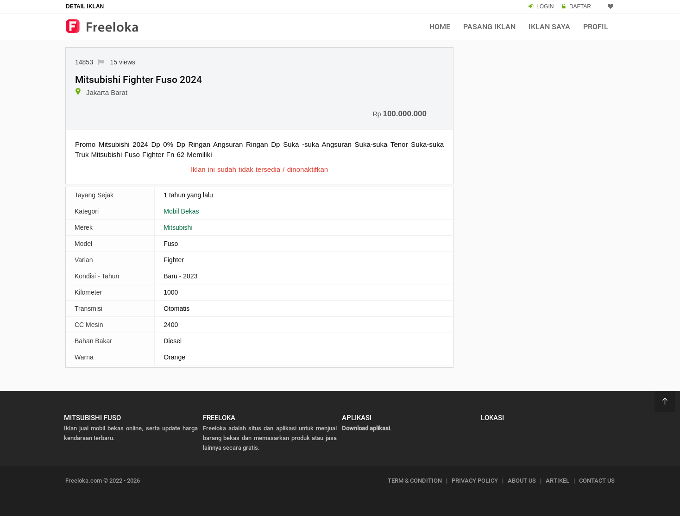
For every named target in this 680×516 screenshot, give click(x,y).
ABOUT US (522, 480)
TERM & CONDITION (415, 480)
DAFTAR (580, 6)
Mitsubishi (178, 227)
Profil (595, 26)
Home (439, 26)
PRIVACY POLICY (475, 480)
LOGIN (545, 6)
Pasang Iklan (489, 26)
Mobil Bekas (181, 211)
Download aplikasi (366, 428)
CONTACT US (597, 480)
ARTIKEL (557, 480)
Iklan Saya (549, 26)
